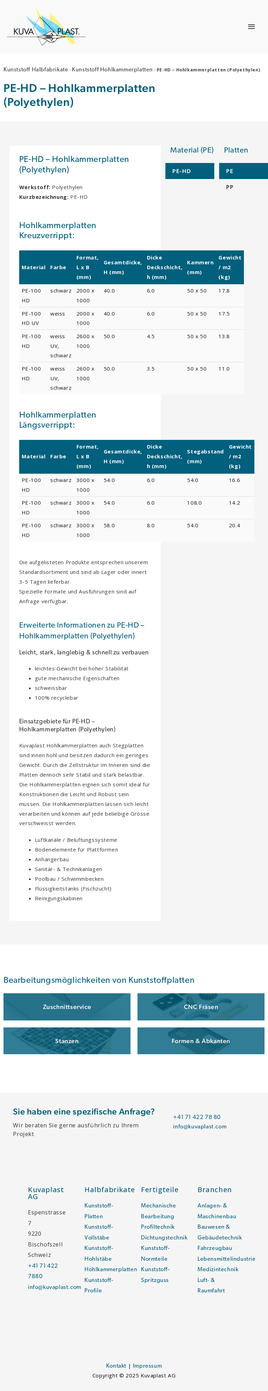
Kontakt (116, 1366)
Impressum (147, 1366)
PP (229, 187)
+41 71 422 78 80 (197, 1117)
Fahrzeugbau (215, 1248)
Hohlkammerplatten (110, 1270)
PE (229, 171)
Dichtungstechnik (164, 1238)
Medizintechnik (218, 1270)
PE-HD (181, 171)
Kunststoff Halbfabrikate (35, 70)
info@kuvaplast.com (199, 1127)
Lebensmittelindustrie (227, 1259)
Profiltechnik (158, 1227)
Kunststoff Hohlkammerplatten (112, 70)
